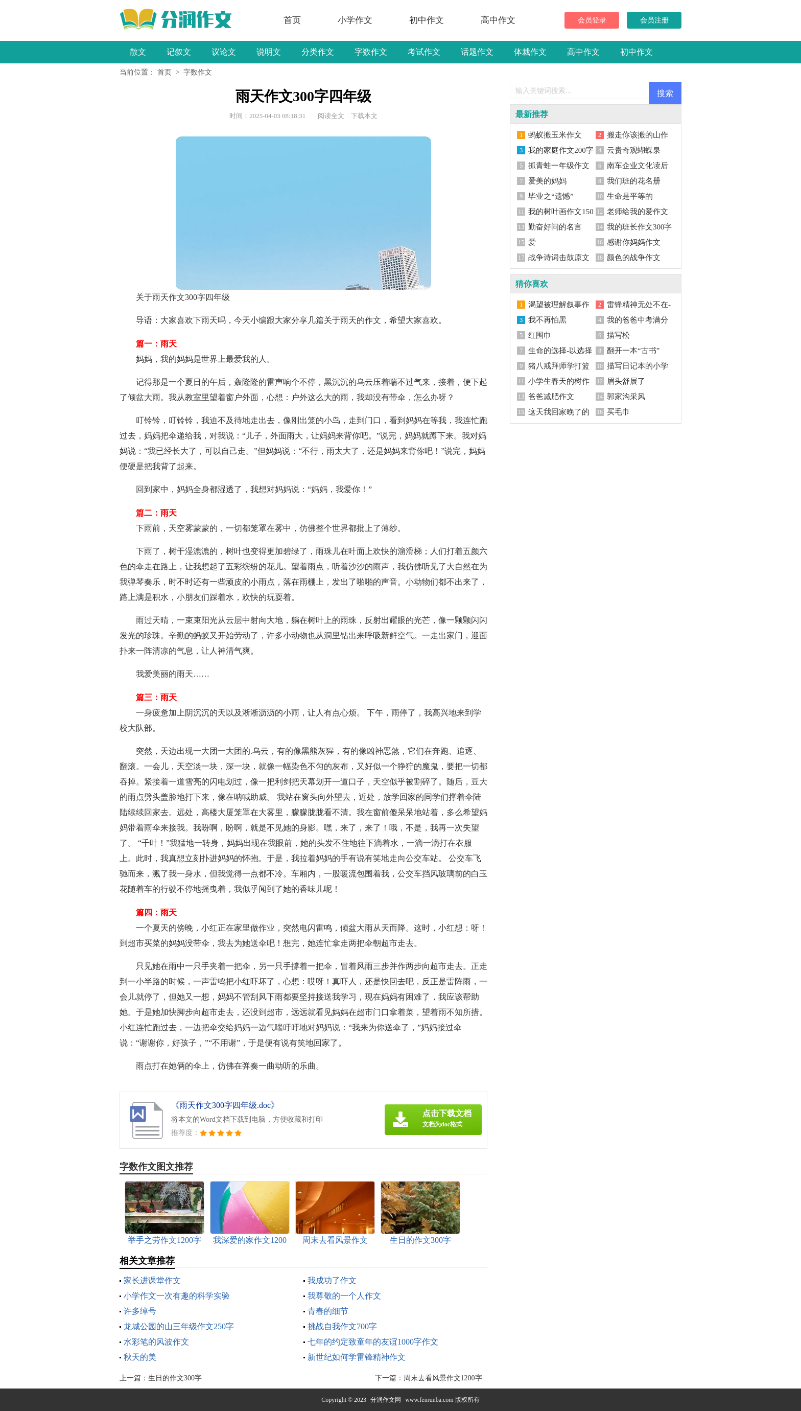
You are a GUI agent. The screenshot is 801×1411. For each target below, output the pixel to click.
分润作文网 (385, 1399)
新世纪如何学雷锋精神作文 (357, 1357)
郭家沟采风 (626, 396)
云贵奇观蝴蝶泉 (634, 150)
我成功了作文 (332, 1280)
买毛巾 (618, 412)
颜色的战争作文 (634, 257)
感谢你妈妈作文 (634, 242)
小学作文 (355, 20)
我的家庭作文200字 (561, 150)
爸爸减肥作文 (551, 396)
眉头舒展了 (626, 381)
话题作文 (477, 52)
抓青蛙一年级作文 (559, 165)
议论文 (223, 52)
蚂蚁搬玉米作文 (555, 135)
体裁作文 (530, 52)
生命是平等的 (630, 196)
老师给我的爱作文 (637, 211)
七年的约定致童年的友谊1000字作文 (373, 1341)
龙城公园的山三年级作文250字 (179, 1326)
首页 (292, 20)
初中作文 (426, 20)
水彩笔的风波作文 (156, 1341)
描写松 (618, 335)
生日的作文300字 (175, 1378)
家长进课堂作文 (152, 1280)
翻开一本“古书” (633, 350)
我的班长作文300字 (639, 227)
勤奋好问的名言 (555, 227)
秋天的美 (140, 1357)
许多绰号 (140, 1311)
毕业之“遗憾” (550, 196)
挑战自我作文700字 (342, 1326)
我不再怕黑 (547, 320)
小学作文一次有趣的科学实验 (177, 1295)
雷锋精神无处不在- (639, 304)
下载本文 (364, 116)
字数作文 (371, 52)
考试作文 (424, 52)
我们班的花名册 (634, 181)
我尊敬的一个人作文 (344, 1295)
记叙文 (179, 52)
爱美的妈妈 (547, 181)
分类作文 (317, 52)
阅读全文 (331, 116)
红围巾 (539, 335)
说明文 (268, 52)
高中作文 (498, 20)
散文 (138, 52)
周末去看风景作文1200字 (443, 1378)
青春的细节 (328, 1311)
